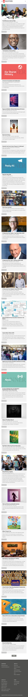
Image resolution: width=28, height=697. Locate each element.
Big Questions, (12, 147)
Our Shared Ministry (10, 22)
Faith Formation (16, 147)
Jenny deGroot (16, 136)
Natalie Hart (15, 110)
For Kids (14, 447)
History (15, 668)
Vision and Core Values (17, 671)
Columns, (8, 147)
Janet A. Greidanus (16, 234)
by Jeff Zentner (13, 109)
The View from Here (16, 82)
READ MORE (4, 61)
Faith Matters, (12, 208)
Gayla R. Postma (11, 334)
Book (11, 110)
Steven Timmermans (5, 83)
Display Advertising (4, 665)
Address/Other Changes (5, 690)
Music (11, 421)
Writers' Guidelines (17, 674)
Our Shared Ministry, (10, 82)
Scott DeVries (16, 22)
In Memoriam (11, 234)
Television (12, 136)
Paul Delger (15, 505)
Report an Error (3, 687)
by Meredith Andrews (10, 504)
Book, (11, 447)
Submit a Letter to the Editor (5, 689)
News (7, 320)
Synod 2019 (10, 391)
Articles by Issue (16, 681)
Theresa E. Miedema (13, 644)
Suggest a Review (4, 684)
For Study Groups (17, 208)
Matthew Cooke (16, 52)
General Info (16, 665)
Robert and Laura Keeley (6, 148)
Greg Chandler (11, 588)
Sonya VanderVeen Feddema (20, 447)
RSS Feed (15, 684)
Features (8, 644)
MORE (14, 655)
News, (8, 234)
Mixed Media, (9, 110)
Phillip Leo (22, 208)
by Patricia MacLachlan (11, 445)
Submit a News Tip (4, 681)
